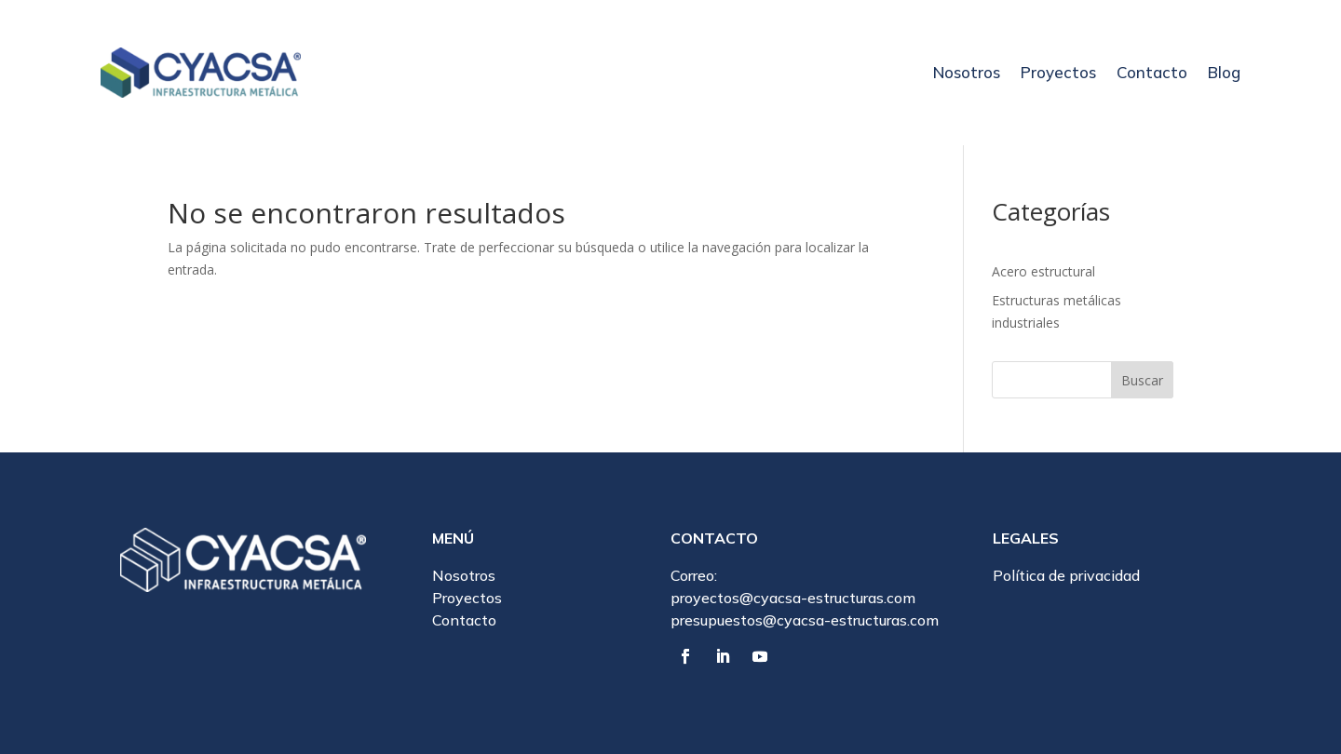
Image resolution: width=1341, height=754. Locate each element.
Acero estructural (1043, 271)
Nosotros (966, 72)
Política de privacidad (1066, 575)
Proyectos (1058, 72)
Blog (1224, 72)
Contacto (1152, 72)
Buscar (1142, 380)
